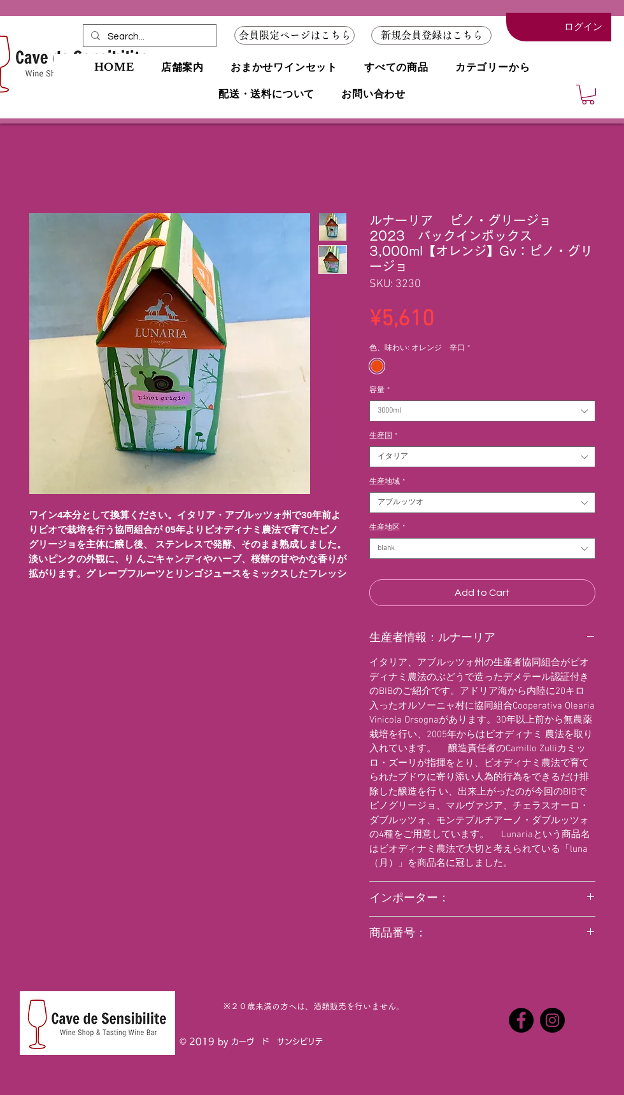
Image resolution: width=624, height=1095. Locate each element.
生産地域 (387, 481)
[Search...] (148, 36)
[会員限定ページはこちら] (294, 35)
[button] (431, 35)
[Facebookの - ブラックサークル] (521, 1020)
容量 (379, 390)
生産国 (383, 436)
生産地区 (387, 527)
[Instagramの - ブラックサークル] (552, 1020)
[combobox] (482, 410)
